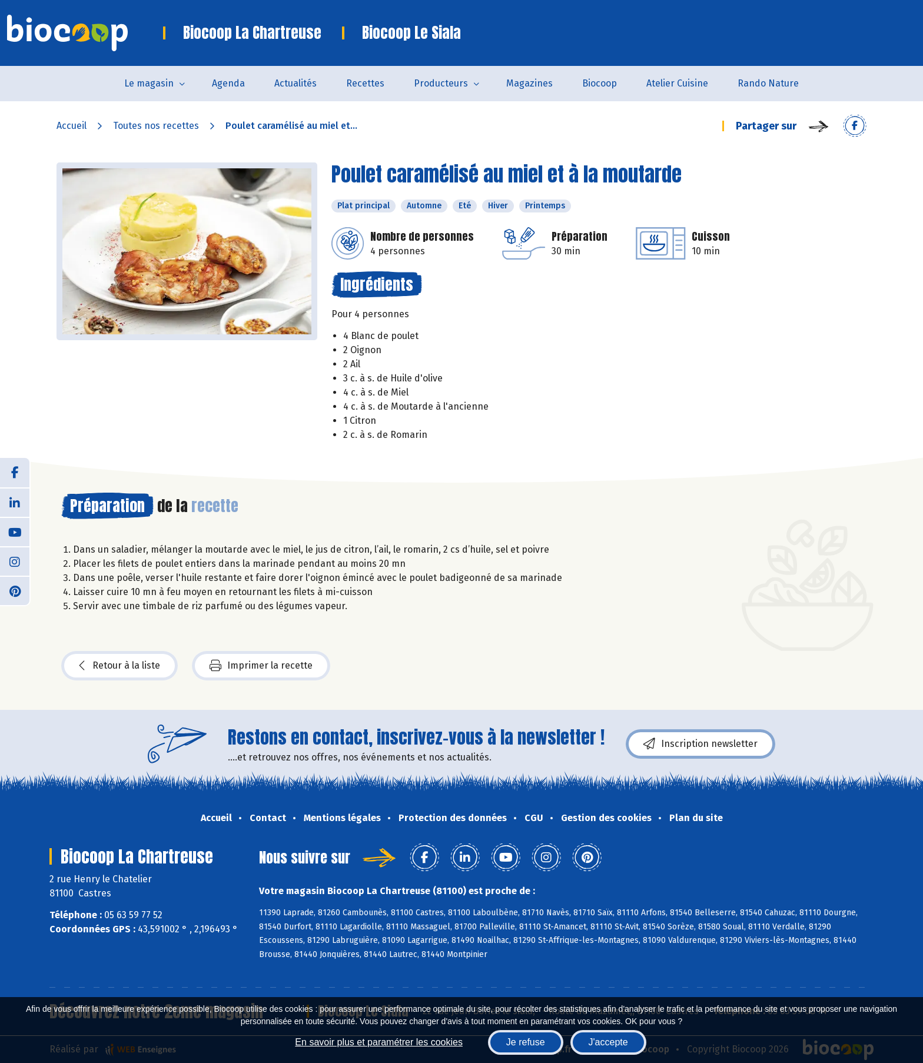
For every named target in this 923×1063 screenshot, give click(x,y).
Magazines (529, 83)
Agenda (228, 83)
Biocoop (599, 83)
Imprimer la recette (261, 666)
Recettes (365, 83)
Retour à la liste (119, 666)
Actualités (295, 83)
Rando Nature (768, 83)
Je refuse (525, 1042)
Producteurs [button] (441, 83)
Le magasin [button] (149, 83)
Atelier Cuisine (677, 83)
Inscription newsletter (700, 744)
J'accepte (608, 1042)
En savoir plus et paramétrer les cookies (379, 1042)
